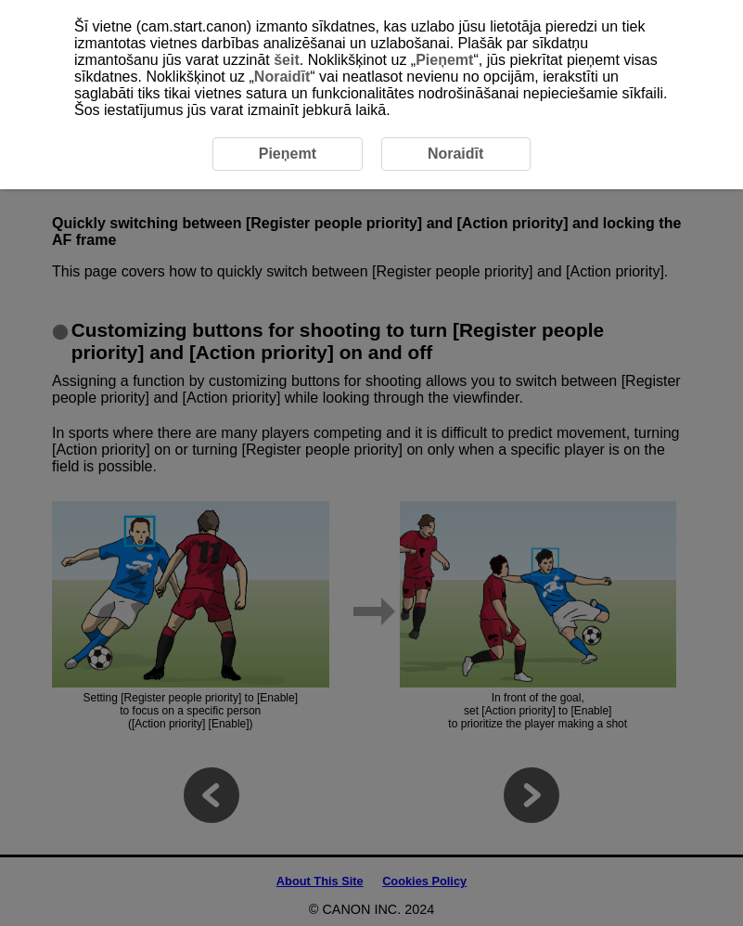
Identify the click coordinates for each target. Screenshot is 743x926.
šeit (287, 60)
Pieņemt (444, 60)
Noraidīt (282, 76)
